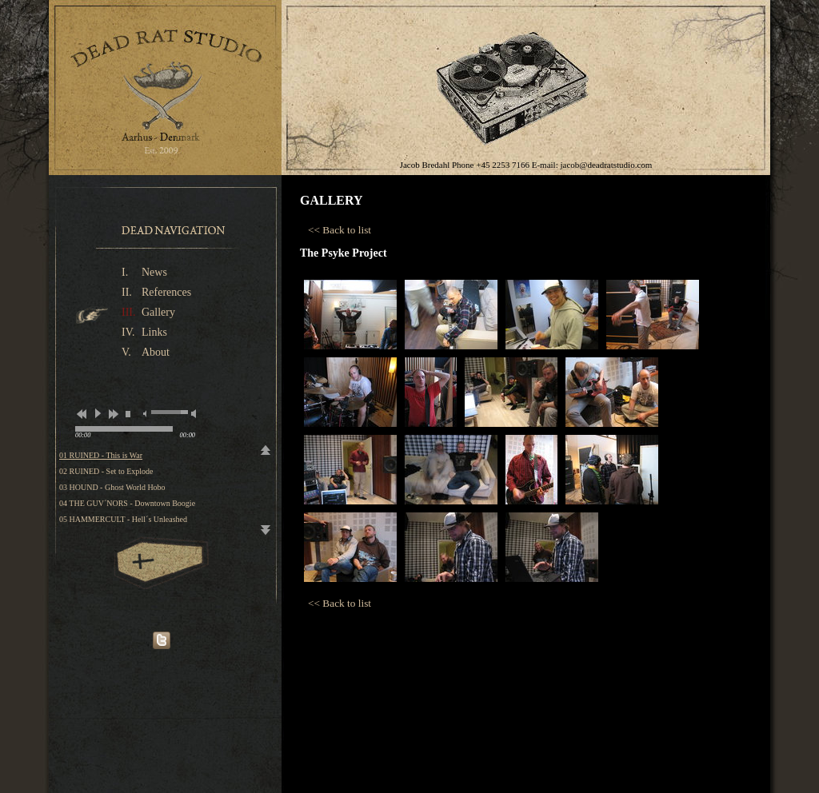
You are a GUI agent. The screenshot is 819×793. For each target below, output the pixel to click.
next (113, 414)
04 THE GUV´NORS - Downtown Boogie (127, 503)
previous (81, 414)
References (166, 292)
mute (145, 414)
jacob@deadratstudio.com (606, 164)
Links (154, 332)
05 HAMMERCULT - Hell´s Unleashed (123, 519)
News (154, 272)
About (156, 352)
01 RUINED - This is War (100, 455)
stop (128, 414)
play (97, 414)
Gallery (158, 312)
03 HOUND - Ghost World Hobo (112, 487)
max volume (193, 414)
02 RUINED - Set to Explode (106, 471)
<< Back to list (339, 230)
